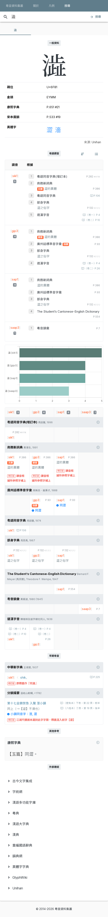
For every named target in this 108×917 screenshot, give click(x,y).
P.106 (96, 195)
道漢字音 (43, 215)
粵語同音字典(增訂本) (52, 176)
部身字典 (43, 202)
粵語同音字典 (46, 196)
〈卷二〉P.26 (92, 268)
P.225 (96, 677)
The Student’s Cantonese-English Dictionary (68, 311)
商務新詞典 (44, 183)
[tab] (15, 30)
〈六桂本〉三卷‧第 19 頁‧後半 (81, 708)
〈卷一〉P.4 (92, 214)
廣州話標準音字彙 (50, 244)
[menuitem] (54, 781)
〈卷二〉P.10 (92, 220)
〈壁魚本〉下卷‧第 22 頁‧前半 (81, 703)
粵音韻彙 (43, 328)
